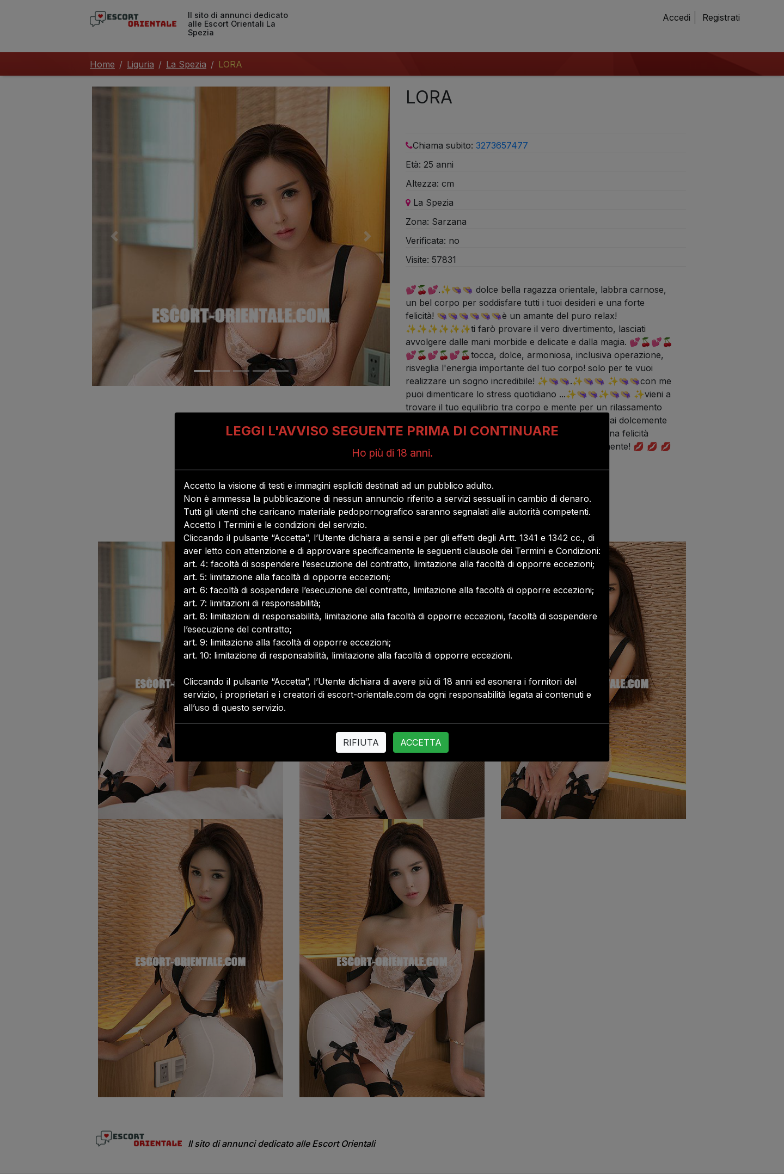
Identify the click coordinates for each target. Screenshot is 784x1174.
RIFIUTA (361, 742)
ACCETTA (421, 742)
